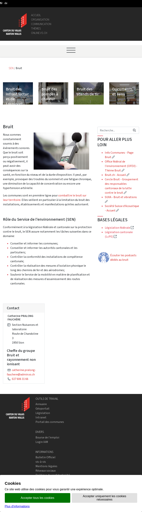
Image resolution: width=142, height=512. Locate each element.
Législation (43, 413)
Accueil (36, 15)
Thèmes (36, 28)
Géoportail (42, 408)
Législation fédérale (119, 228)
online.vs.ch (39, 33)
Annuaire (41, 404)
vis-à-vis (41, 462)
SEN (11, 68)
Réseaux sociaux (46, 471)
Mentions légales (46, 466)
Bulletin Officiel (45, 457)
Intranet (41, 417)
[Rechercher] (113, 130)
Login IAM (42, 442)
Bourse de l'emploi (47, 437)
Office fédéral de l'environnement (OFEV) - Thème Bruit (121, 166)
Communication (41, 24)
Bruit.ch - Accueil (117, 175)
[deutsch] (5, 3)
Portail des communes (50, 422)
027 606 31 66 (20, 379)
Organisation (40, 19)
